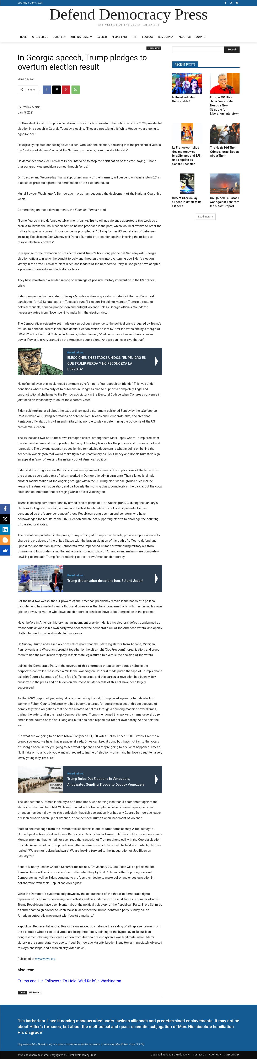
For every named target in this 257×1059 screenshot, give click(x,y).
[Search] (232, 49)
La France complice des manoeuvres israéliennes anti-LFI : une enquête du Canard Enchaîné (187, 155)
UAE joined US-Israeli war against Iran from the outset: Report (224, 202)
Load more (205, 216)
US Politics (35, 992)
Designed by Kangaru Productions (34, 29)
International (153, 48)
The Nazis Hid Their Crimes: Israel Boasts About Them (225, 151)
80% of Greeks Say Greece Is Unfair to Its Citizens (187, 202)
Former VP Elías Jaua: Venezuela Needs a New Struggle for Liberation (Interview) (224, 105)
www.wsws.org (45, 959)
